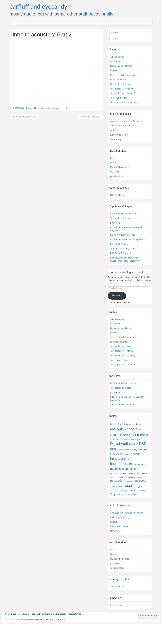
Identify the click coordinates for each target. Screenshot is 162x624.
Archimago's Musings (120, 125)
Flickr (112, 158)
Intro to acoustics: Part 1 (24, 116)
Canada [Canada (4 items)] (126, 440)
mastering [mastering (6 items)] (142, 464)
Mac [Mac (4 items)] (135, 464)
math (53, 108)
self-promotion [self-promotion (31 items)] (129, 490)
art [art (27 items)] (139, 429)
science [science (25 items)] (114, 490)
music (58, 108)
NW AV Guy (115, 139)
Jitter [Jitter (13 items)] (123, 458)
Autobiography (117, 57)
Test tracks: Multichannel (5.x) (124, 93)
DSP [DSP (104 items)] (142, 444)
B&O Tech (115, 61)
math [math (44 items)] (113, 468)
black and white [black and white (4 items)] (116, 440)
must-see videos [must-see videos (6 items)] (117, 477)
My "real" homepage (119, 167)
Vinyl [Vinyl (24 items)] (113, 494)
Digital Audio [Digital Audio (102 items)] (120, 444)
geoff (30, 108)
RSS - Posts (116, 605)
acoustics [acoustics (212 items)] (118, 423)
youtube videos (117, 176)
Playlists (114, 70)
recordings (65, 108)
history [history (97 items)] (115, 458)
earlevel (114, 130)
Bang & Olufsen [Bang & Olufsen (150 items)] (135, 435)
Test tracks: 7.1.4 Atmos (121, 89)
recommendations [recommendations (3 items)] (116, 486)
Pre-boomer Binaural (90, 116)
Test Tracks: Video (118, 98)
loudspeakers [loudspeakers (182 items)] (121, 464)
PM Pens (114, 172)
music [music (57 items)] (143, 473)
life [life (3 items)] (128, 459)
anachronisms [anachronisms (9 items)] (134, 424)
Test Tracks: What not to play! (124, 102)
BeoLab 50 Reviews (119, 244)
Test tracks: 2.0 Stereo (120, 84)
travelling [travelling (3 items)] (142, 490)
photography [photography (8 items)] (139, 481)
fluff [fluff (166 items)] (113, 449)
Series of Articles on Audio (122, 75)
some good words (118, 79)
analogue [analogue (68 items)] (117, 429)
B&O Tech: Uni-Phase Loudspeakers (127, 239)
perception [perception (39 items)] (117, 480)
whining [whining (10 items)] (132, 494)
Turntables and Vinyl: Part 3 (123, 248)
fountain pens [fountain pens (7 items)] (123, 450)
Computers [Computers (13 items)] (135, 439)
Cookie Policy (59, 619)
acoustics (40, 108)
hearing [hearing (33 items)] (135, 453)
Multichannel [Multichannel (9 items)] (133, 473)
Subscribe (117, 295)
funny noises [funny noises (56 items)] (139, 449)
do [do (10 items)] (131, 444)
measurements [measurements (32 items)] (127, 468)
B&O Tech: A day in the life (122, 253)
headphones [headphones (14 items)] (116, 454)
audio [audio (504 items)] (115, 434)
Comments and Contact (121, 66)
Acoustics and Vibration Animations (126, 121)
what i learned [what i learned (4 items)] (122, 494)
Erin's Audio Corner (119, 135)
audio (47, 108)
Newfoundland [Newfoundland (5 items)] (131, 477)
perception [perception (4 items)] (129, 481)
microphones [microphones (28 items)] (118, 473)
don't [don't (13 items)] (135, 444)
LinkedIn (114, 162)
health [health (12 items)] (127, 454)
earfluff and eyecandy (38, 6)
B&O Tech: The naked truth (123, 213)
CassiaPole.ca (117, 195)
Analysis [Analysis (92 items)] (130, 429)
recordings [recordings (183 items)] (133, 485)
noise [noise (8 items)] (140, 477)
